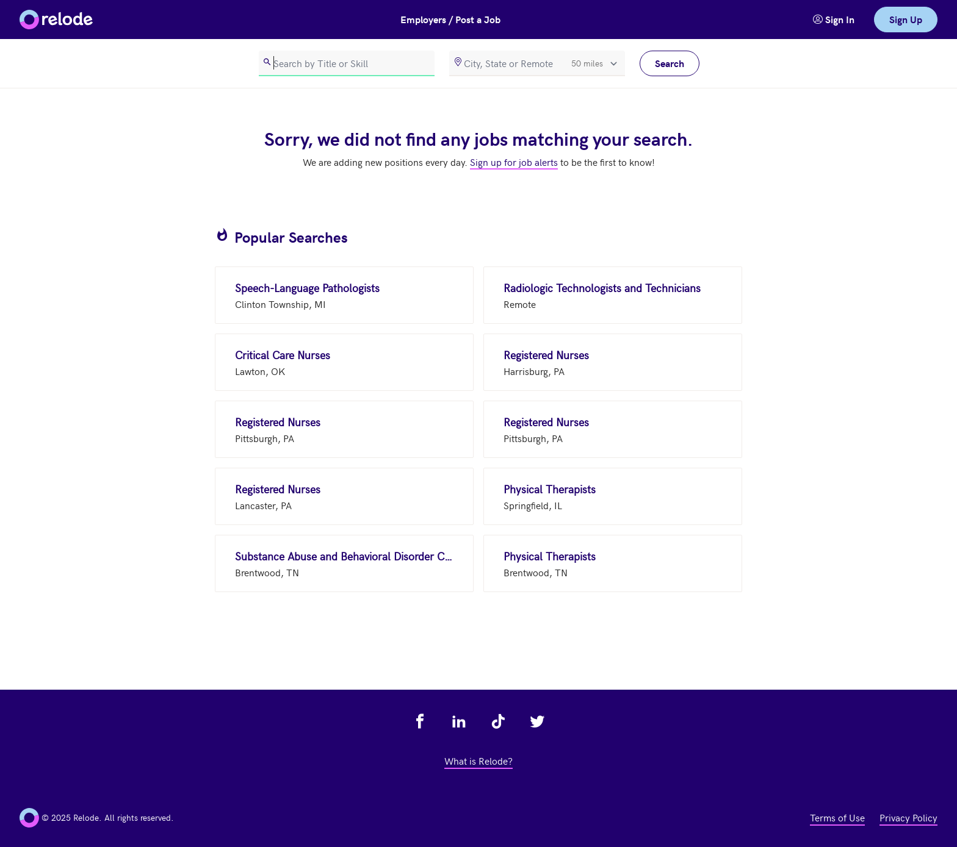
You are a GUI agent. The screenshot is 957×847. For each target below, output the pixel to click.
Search (669, 63)
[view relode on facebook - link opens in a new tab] (420, 721)
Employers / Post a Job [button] (450, 19)
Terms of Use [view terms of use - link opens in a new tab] (837, 817)
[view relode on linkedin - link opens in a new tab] (459, 721)
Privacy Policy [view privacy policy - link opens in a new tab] (908, 817)
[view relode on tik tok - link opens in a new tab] (498, 721)
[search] (347, 63)
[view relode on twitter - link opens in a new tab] (537, 721)
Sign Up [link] (905, 19)
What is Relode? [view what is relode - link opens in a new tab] (478, 760)
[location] (537, 63)
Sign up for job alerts (514, 161)
